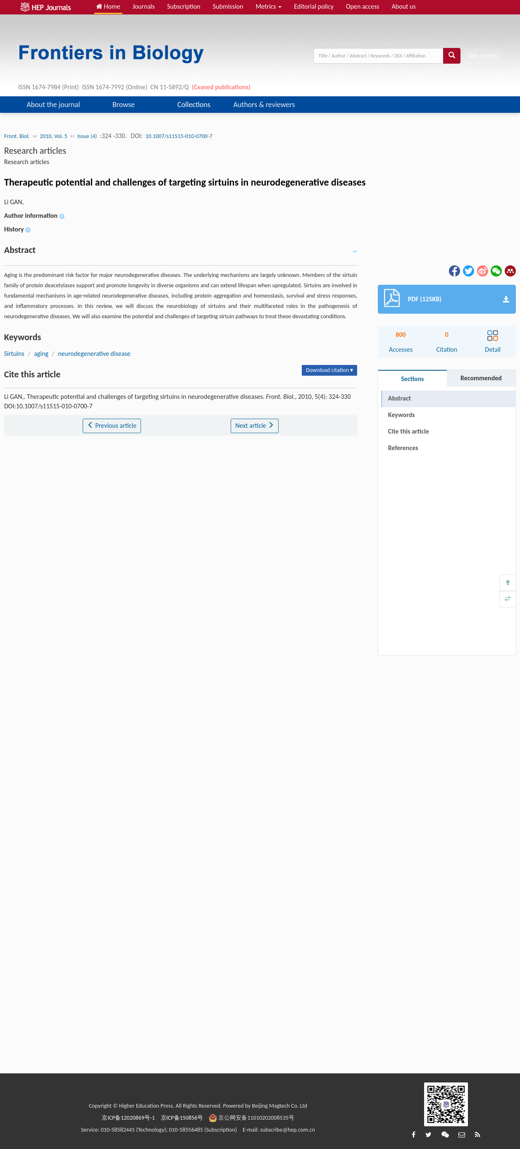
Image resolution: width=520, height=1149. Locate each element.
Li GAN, (14, 202)
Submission (228, 6)
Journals (144, 6)
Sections (412, 379)
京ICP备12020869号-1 (128, 1117)
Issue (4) (87, 136)
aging (41, 354)
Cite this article (408, 431)
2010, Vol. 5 (53, 136)
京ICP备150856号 (182, 1117)
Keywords (401, 415)
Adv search (483, 56)
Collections (193, 104)
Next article (254, 425)
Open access (362, 6)
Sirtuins (14, 354)
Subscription (183, 6)
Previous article (111, 425)
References (403, 448)
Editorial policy (314, 6)
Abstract (399, 398)
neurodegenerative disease (94, 354)
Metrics (268, 6)
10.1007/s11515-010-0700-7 (179, 136)
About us (404, 6)
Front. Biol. (17, 136)
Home (108, 6)
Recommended (481, 378)
